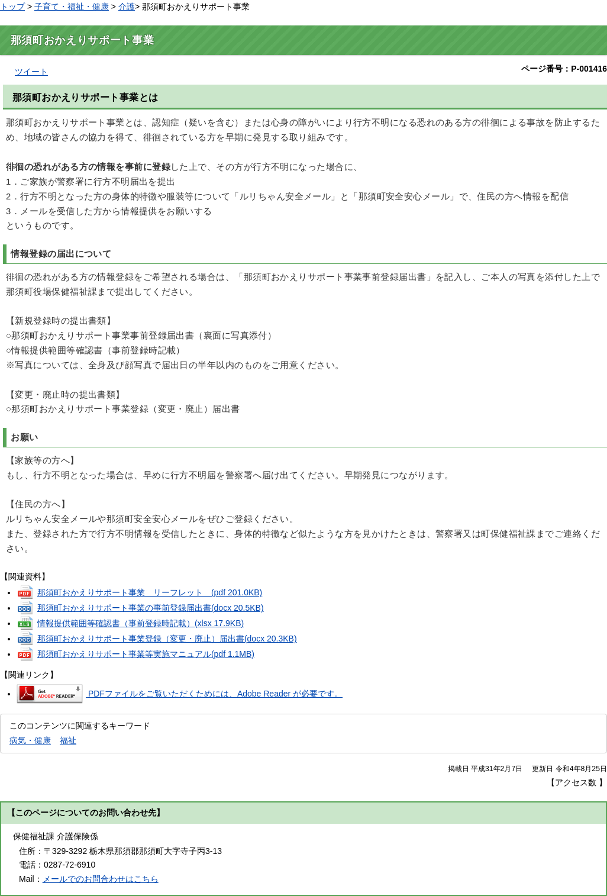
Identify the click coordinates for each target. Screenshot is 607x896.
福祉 (68, 740)
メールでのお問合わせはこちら (101, 879)
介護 (126, 6)
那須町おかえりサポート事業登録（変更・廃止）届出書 (167, 638)
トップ (12, 6)
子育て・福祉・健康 (71, 6)
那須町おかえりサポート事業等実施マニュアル (145, 654)
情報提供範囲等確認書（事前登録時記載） (140, 623)
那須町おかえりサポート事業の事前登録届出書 (150, 608)
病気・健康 (30, 740)
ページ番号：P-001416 (564, 68)
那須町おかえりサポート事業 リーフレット (149, 592)
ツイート (31, 71)
